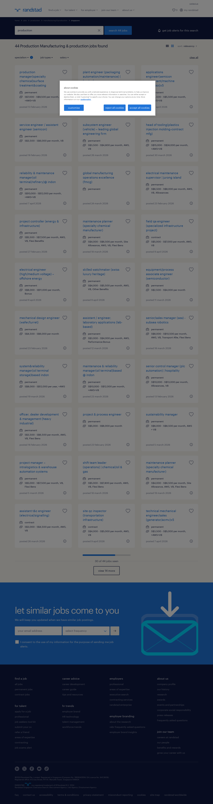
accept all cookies (140, 107)
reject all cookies (114, 107)
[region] (107, 98)
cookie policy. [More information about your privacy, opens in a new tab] (85, 99)
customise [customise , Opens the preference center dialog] (74, 107)
